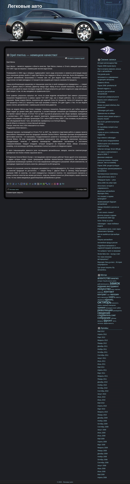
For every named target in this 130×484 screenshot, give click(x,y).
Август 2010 (102, 394)
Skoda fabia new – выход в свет (109, 254)
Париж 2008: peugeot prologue (108, 166)
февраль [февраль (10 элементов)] (100, 321)
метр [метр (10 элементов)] (99, 297)
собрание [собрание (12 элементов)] (104, 317)
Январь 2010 (102, 415)
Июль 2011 (101, 361)
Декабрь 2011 (103, 346)
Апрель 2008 (102, 477)
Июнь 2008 (101, 471)
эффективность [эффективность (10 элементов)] (109, 323)
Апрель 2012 (102, 334)
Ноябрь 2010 (102, 385)
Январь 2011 (102, 379)
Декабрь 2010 (103, 382)
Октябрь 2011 (103, 352)
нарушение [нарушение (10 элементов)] (104, 297)
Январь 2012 (102, 343)
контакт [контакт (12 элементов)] (109, 291)
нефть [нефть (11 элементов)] (112, 297)
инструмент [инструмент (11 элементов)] (113, 286)
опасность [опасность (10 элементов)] (115, 303)
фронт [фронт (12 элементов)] (108, 320)
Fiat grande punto (104, 74)
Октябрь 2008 (103, 460)
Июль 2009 (101, 433)
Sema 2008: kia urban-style (107, 183)
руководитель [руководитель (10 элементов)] (117, 310)
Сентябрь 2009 (103, 427)
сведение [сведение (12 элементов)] (104, 312)
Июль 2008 (101, 468)
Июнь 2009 (101, 436)
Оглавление (27, 40)
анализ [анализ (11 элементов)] (114, 278)
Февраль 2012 (103, 340)
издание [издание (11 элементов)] (102, 286)
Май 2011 (101, 367)
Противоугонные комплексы (108, 174)
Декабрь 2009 (103, 418)
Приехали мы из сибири (106, 113)
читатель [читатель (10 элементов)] (100, 323)
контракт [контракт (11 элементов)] (102, 294)
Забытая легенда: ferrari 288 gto (109, 149)
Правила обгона (103, 83)
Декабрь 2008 (103, 454)
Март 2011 (101, 373)
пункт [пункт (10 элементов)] (114, 308)
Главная (14, 40)
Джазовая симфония (105, 157)
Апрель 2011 (102, 370)
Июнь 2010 (101, 400)
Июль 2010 (101, 397)
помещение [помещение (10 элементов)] (112, 305)
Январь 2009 (102, 451)
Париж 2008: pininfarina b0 (107, 86)
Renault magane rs (104, 88)
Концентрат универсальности (108, 97)
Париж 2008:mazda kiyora (107, 66)
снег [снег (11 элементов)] (113, 315)
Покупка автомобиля (105, 240)
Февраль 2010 (103, 412)
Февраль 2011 (103, 376)
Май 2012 (101, 331)
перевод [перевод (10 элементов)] (105, 305)
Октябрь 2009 (103, 424)
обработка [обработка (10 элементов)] (101, 300)
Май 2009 (101, 439)
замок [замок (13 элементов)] (115, 283)
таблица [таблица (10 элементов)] (113, 318)
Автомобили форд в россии (107, 243)
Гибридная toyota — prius (107, 180)
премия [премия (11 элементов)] (101, 307)
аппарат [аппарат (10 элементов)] (100, 281)
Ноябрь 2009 (102, 421)
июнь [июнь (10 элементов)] (112, 289)
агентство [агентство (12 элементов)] (104, 278)
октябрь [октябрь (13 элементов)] (104, 302)
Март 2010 (101, 409)
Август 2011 (102, 358)
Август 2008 (102, 465)
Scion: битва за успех (105, 221)
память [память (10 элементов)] (100, 305)
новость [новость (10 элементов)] (118, 297)
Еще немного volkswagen (107, 138)
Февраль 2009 (103, 448)
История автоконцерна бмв (107, 63)
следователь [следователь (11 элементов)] (104, 315)
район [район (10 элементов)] (119, 308)
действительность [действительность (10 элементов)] (103, 284)
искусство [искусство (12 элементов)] (104, 289)
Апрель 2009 (102, 442)
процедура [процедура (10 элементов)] (109, 308)
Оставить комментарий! (75, 58)
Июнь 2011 (101, 364)
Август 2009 (102, 430)
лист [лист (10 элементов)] (108, 294)
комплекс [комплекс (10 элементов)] (100, 292)
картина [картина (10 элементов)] (117, 289)
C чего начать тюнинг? (106, 212)
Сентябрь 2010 (103, 391)
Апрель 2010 (102, 406)
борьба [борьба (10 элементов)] (105, 281)
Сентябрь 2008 (103, 463)
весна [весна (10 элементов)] (110, 281)
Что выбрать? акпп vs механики (109, 251)
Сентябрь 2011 (103, 355)
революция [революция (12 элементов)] (105, 310)
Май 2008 (101, 474)
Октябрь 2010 (103, 388)
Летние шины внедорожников (108, 141)
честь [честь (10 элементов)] (114, 321)
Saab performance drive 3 (106, 177)
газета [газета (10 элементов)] (114, 281)
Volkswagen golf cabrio (105, 110)
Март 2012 (101, 337)
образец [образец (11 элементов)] (109, 299)
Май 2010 (101, 403)
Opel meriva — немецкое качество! (33, 55)
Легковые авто (25, 6)
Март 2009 (101, 445)
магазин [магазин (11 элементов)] (114, 294)
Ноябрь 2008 (102, 457)
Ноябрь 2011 (102, 349)
